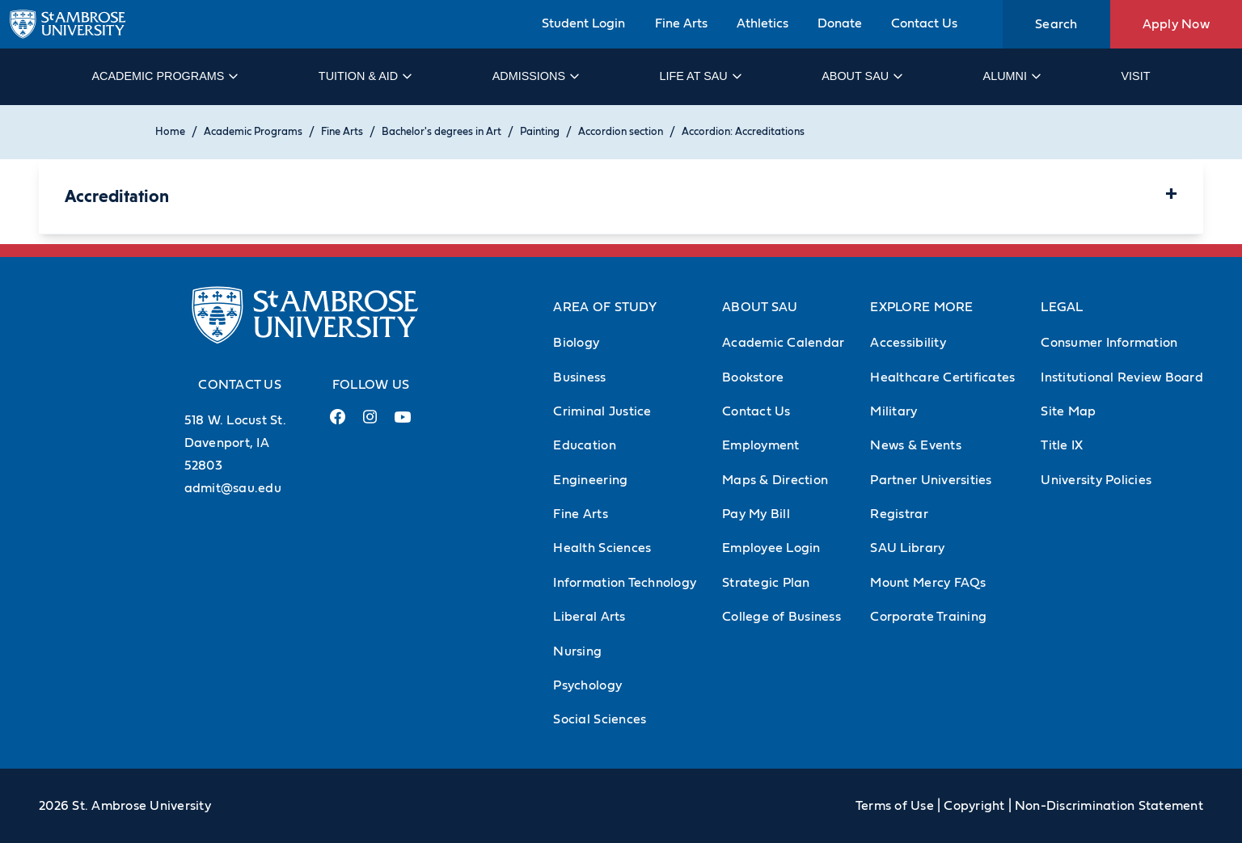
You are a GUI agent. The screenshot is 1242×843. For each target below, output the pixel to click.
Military (893, 411)
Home (170, 132)
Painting (540, 132)
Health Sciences (602, 548)
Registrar (898, 514)
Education (584, 445)
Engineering (590, 480)
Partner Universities (930, 480)
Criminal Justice (602, 411)
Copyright (974, 805)
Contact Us (924, 23)
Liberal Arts (589, 616)
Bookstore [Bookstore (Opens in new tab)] (753, 377)
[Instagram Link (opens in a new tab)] (370, 423)
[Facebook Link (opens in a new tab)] (338, 423)
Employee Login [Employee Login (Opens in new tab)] (771, 548)
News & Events (915, 445)
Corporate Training (928, 616)
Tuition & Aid (364, 76)
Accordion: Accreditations (743, 132)
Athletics (762, 23)
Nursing (577, 651)
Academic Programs (163, 76)
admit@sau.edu (232, 488)
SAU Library (907, 548)
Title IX (1062, 445)
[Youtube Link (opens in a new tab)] (403, 423)
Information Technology (624, 582)
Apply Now (1176, 24)
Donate (839, 23)
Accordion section (620, 132)
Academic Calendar (783, 342)
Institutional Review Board (1122, 377)
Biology (576, 342)
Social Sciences (599, 719)
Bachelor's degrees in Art (441, 132)
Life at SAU (700, 76)
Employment (761, 445)
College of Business (781, 616)
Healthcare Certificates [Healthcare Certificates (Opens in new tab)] (942, 377)
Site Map (1068, 411)
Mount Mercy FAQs (928, 582)
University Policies (1096, 480)
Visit (1135, 76)
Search (1056, 24)
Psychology (587, 685)
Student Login (583, 23)
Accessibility (907, 342)
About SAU (861, 76)
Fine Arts (681, 23)
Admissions (534, 76)
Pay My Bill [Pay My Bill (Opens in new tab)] (756, 514)
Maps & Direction (775, 480)
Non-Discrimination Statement (1109, 805)
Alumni (1011, 76)
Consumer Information (1109, 342)
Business (579, 377)
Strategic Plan (766, 582)
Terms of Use (894, 805)
